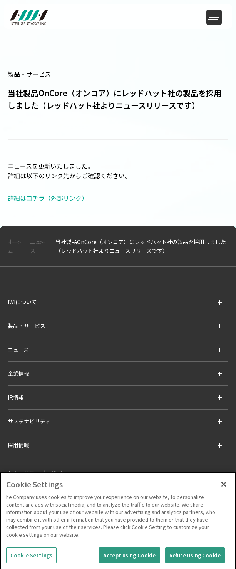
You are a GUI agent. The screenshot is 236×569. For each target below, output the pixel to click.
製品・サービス (26, 326)
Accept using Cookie (129, 557)
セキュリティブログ (32, 473)
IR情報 (16, 397)
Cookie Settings (31, 557)
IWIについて (22, 302)
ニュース (18, 349)
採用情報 (18, 445)
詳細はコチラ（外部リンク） (48, 197)
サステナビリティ (29, 421)
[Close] (223, 486)
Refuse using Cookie (195, 557)
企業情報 (18, 373)
